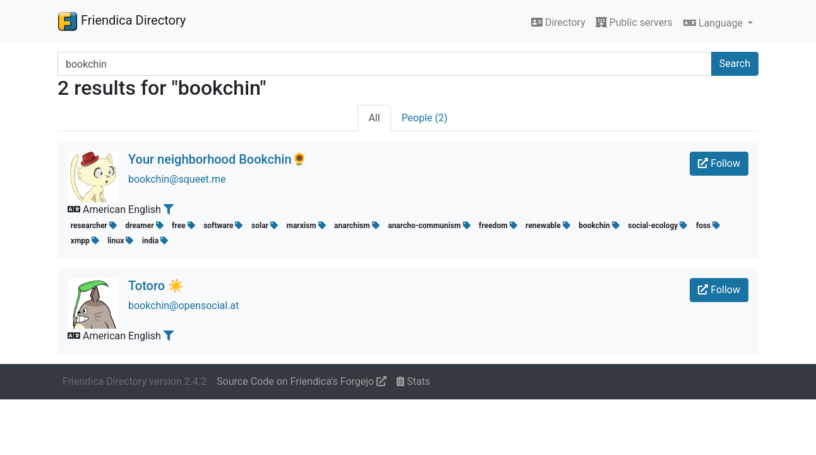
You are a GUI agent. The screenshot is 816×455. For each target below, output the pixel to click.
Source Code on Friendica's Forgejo (302, 381)
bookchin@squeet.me (177, 179)
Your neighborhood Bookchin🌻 (217, 159)
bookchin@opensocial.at (183, 306)
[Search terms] (384, 64)
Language (714, 23)
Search (734, 64)
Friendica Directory (121, 21)
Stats (413, 381)
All (374, 118)
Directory (558, 22)
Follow (719, 163)
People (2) (425, 118)
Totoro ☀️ (156, 285)
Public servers (634, 22)
